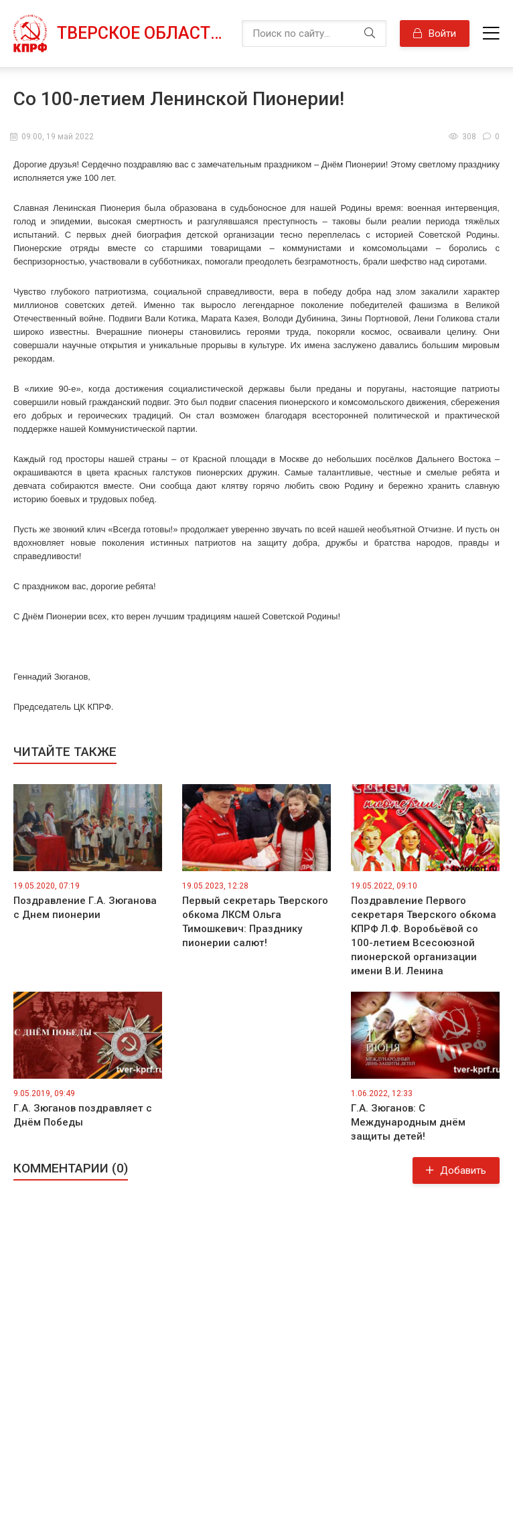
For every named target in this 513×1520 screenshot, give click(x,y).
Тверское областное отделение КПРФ (142, 33)
